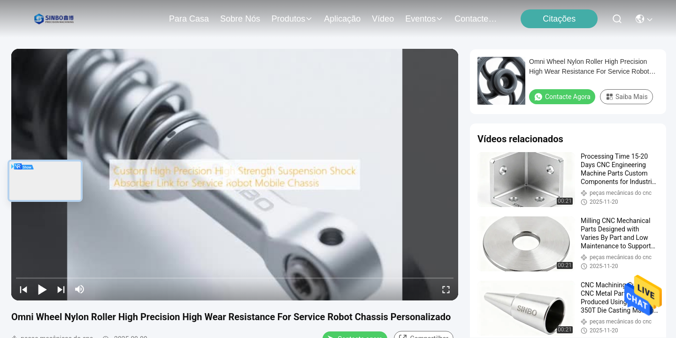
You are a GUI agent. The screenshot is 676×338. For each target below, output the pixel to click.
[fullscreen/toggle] (446, 289)
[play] (234, 174)
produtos (292, 18)
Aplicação (342, 18)
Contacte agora (562, 96)
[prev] (23, 289)
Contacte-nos (476, 18)
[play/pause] (42, 289)
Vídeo (383, 18)
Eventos (424, 18)
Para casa (189, 18)
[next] (61, 289)
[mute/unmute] (79, 289)
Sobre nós (240, 18)
